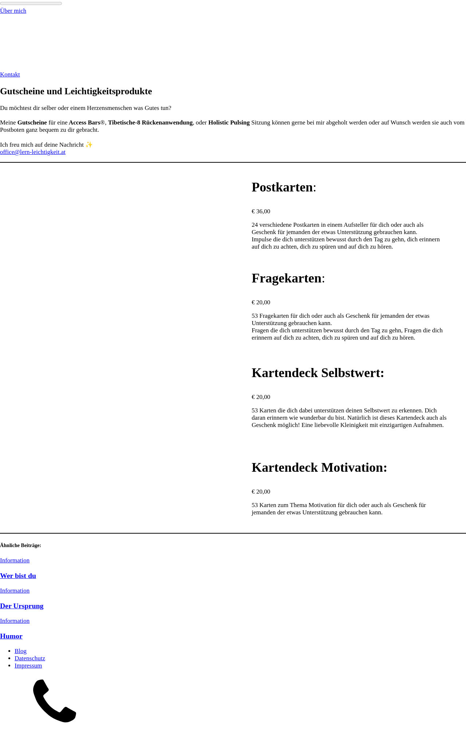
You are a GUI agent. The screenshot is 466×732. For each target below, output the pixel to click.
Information (14, 560)
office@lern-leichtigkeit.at (33, 152)
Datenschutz (30, 658)
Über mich (13, 10)
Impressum (28, 665)
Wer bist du (18, 575)
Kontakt (10, 74)
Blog (21, 651)
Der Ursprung (21, 606)
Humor (11, 636)
